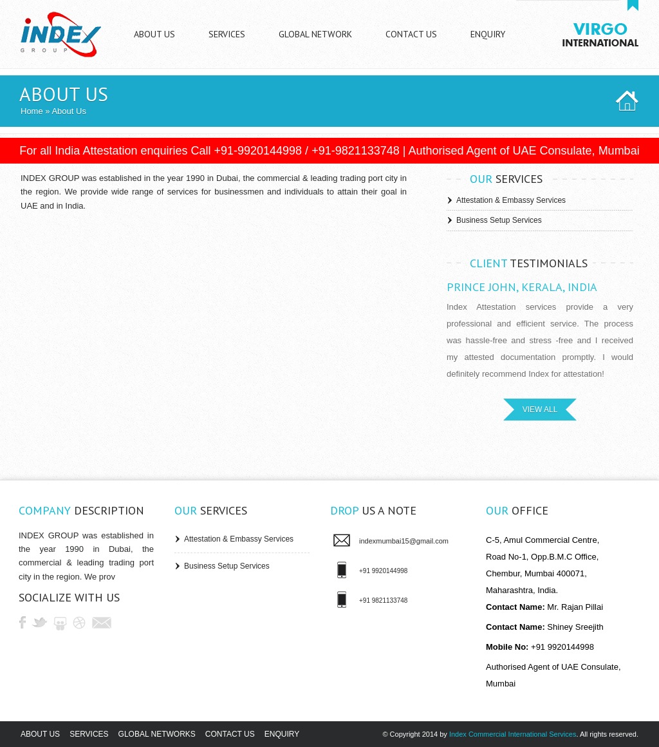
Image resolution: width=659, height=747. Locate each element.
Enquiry (282, 734)
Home (32, 111)
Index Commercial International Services (512, 734)
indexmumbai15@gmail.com (404, 541)
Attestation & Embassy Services (511, 200)
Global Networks (157, 734)
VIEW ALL (540, 409)
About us (40, 734)
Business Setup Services (499, 220)
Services (89, 734)
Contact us (230, 734)
